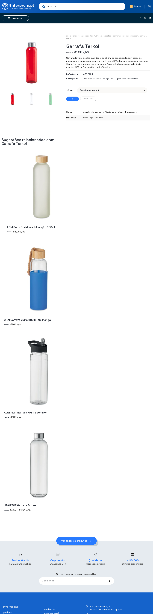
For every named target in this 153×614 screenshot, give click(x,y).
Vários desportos (103, 36)
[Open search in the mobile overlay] (82, 6)
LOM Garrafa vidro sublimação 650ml (31, 227)
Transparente (131, 112)
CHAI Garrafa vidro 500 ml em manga (27, 320)
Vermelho (99, 112)
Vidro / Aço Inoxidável (93, 117)
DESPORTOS (88, 36)
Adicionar (88, 99)
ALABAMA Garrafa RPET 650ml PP (25, 412)
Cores (71, 90)
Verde (91, 112)
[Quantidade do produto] (72, 99)
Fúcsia (108, 112)
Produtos (77, 36)
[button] (135, 6)
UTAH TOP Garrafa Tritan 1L (21, 505)
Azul (85, 112)
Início (68, 36)
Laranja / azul (118, 112)
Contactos (49, 609)
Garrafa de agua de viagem (125, 36)
